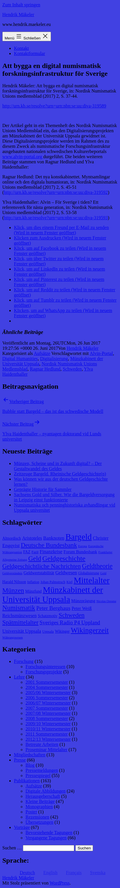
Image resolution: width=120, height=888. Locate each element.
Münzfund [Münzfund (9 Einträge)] (33, 591)
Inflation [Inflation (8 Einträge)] (33, 582)
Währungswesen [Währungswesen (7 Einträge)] (12, 637)
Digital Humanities (20, 358)
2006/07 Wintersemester (48, 702)
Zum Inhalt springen (21, 4)
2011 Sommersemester (47, 734)
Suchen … (12, 847)
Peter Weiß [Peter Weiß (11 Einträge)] (82, 608)
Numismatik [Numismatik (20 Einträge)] (18, 607)
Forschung (24, 661)
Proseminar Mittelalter (46, 749)
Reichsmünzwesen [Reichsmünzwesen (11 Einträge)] (19, 615)
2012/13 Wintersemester (48, 739)
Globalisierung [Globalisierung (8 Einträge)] (88, 573)
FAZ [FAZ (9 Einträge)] (26, 552)
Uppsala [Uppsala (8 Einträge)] (48, 632)
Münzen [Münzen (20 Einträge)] (13, 590)
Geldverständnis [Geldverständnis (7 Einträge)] (12, 573)
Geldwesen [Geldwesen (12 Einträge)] (66, 572)
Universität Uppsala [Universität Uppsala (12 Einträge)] (21, 631)
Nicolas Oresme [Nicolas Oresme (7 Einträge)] (106, 601)
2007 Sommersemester (47, 708)
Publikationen (27, 780)
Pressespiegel (38, 775)
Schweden (72, 368)
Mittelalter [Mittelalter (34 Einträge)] (92, 580)
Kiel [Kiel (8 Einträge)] (69, 582)
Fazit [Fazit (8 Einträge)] (35, 552)
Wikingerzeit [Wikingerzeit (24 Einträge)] (90, 630)
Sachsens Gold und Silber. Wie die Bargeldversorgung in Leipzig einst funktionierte (64, 497)
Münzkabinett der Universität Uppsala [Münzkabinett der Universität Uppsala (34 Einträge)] (52, 594)
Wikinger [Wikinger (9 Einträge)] (62, 631)
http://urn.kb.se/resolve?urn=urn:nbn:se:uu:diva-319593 (56, 217)
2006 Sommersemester (47, 697)
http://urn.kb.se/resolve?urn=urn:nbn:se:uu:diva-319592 (56, 192)
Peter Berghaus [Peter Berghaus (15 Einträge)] (53, 608)
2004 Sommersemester (47, 687)
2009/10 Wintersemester (48, 723)
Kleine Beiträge (40, 801)
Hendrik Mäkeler (18, 14)
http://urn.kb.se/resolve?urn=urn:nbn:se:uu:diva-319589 (54, 105)
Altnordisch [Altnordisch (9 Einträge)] (11, 538)
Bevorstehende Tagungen (49, 832)
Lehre (19, 676)
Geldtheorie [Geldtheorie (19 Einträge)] (97, 566)
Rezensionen (37, 817)
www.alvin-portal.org (22, 156)
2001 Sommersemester (47, 682)
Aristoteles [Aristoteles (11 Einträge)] (32, 538)
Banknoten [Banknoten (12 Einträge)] (53, 538)
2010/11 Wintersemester (48, 728)
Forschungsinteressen (46, 666)
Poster (31, 811)
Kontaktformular (29, 53)
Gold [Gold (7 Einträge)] (103, 573)
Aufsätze (42, 353)
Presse (20, 759)
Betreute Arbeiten (42, 744)
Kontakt (21, 48)
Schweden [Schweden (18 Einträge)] (71, 615)
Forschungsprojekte (44, 671)
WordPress (60, 883)
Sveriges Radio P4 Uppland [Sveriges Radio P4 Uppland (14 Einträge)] (70, 622)
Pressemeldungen (42, 770)
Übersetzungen (39, 822)
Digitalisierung (54, 358)
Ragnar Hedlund (45, 368)
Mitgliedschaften (29, 754)
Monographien (39, 806)
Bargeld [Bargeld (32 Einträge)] (79, 536)
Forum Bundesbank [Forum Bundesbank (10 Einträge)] (80, 551)
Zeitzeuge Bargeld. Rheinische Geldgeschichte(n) (60, 473)
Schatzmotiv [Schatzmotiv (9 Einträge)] (47, 616)
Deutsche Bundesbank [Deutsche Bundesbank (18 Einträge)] (49, 545)
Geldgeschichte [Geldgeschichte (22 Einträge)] (63, 558)
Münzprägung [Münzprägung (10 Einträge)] (83, 600)
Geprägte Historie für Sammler (43, 489)
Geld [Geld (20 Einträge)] (34, 558)
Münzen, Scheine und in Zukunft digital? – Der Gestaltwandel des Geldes (58, 466)
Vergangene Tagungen (46, 837)
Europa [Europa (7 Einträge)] (82, 546)
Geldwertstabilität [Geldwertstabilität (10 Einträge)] (38, 572)
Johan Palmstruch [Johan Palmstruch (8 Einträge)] (53, 582)
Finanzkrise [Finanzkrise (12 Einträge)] (51, 551)
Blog (30, 765)
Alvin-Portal (101, 353)
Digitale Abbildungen (46, 791)
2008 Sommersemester (47, 718)
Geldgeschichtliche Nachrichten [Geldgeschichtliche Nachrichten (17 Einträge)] (41, 566)
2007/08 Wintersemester (48, 713)
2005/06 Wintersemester (48, 692)
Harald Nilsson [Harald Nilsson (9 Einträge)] (14, 582)
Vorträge (22, 827)
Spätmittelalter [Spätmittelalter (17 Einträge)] (20, 622)
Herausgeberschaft (43, 796)
